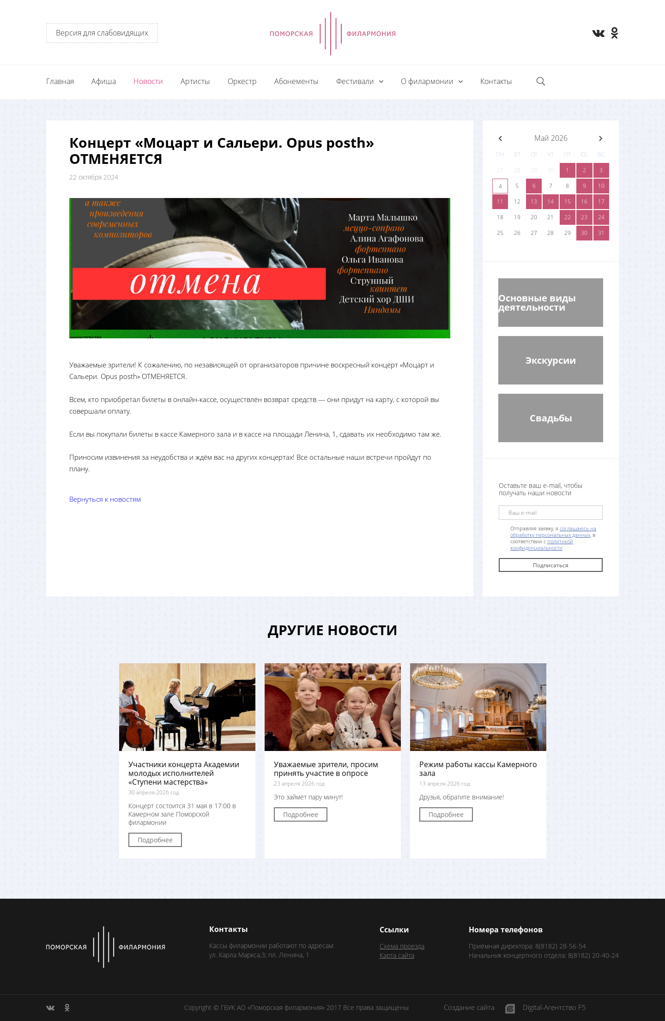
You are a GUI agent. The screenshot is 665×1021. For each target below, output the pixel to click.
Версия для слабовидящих (102, 33)
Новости (148, 81)
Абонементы (296, 81)
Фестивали (356, 81)
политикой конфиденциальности (541, 544)
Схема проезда (402, 946)
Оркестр (242, 81)
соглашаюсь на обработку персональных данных (553, 531)
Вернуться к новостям (105, 499)
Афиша (103, 81)
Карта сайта (397, 955)
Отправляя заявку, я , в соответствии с (553, 538)
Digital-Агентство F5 (554, 1008)
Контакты (496, 81)
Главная (60, 81)
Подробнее (155, 839)
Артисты (195, 81)
